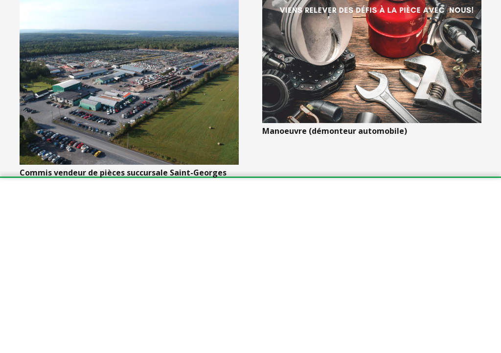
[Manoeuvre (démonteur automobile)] (371, 61)
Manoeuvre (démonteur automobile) (334, 131)
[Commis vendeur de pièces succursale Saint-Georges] (129, 82)
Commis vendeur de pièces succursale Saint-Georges (123, 172)
